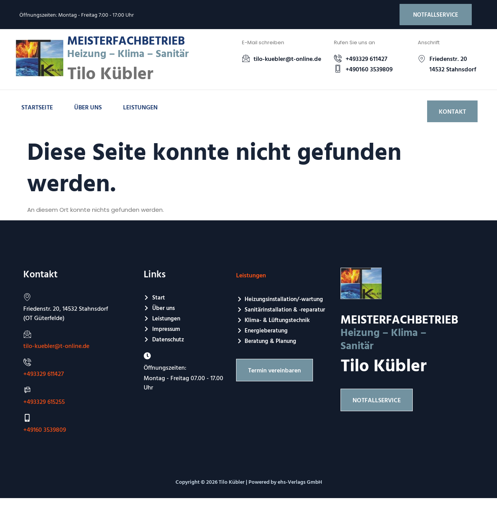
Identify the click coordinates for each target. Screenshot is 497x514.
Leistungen (140, 107)
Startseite (37, 107)
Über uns (88, 107)
